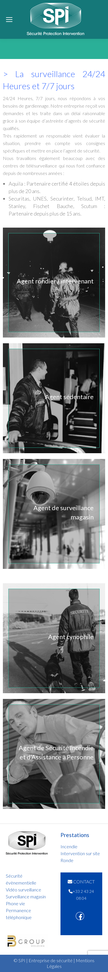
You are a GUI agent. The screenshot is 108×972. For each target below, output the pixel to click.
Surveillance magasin (26, 896)
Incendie (68, 846)
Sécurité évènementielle (21, 879)
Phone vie (15, 903)
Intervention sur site (80, 853)
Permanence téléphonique (19, 914)
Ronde (66, 860)
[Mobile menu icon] (9, 19)
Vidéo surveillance (23, 889)
